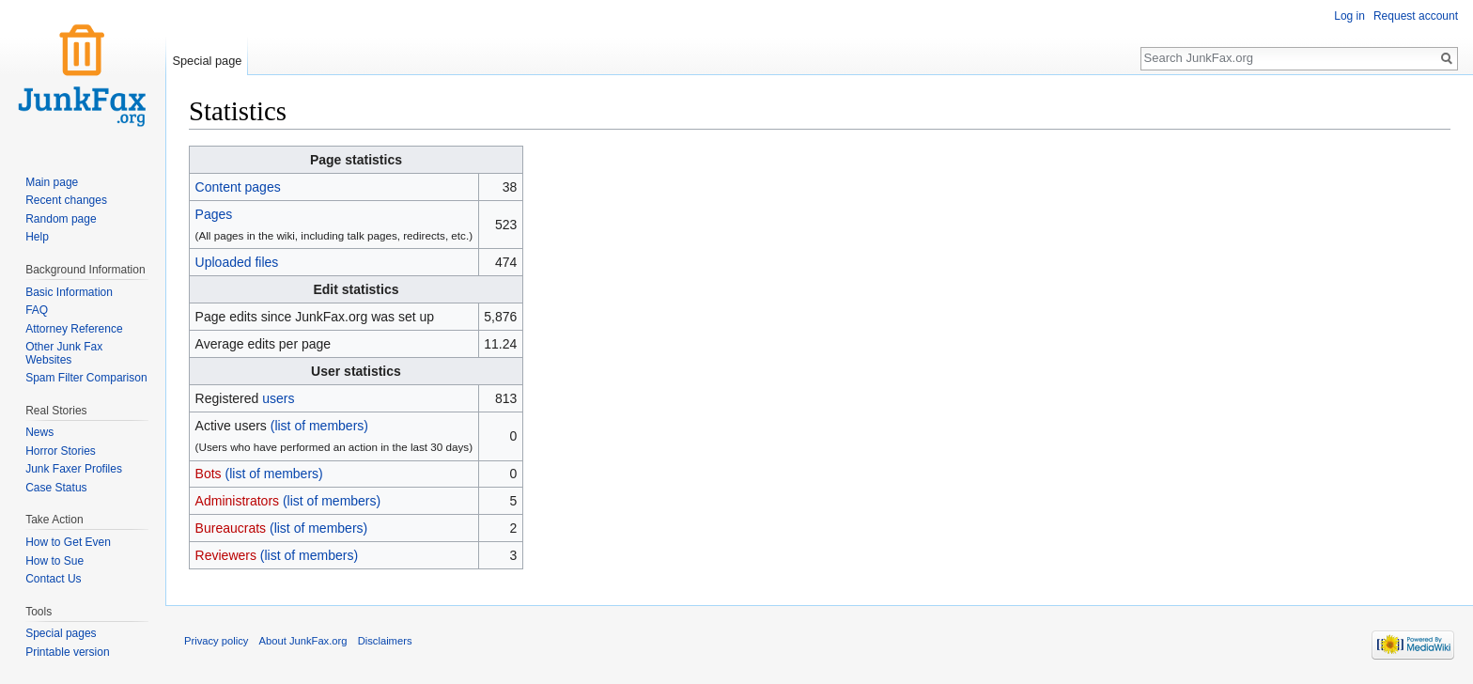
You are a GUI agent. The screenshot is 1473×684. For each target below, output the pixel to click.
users (278, 398)
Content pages (238, 186)
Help (37, 236)
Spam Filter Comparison (86, 377)
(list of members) (319, 425)
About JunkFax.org (303, 640)
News (39, 432)
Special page (206, 61)
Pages (214, 214)
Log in (1349, 16)
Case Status (55, 487)
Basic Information (69, 292)
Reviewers (225, 555)
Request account (1415, 16)
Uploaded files (237, 262)
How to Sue (54, 560)
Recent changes (66, 200)
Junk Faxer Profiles (73, 468)
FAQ (36, 310)
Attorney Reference (73, 328)
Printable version (67, 652)
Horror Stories (60, 451)
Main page (51, 182)
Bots (208, 473)
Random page (60, 218)
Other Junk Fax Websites (63, 353)
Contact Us (53, 578)
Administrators (237, 500)
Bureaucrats (230, 528)
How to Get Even (68, 542)
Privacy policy (216, 640)
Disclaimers (385, 640)
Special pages (60, 633)
